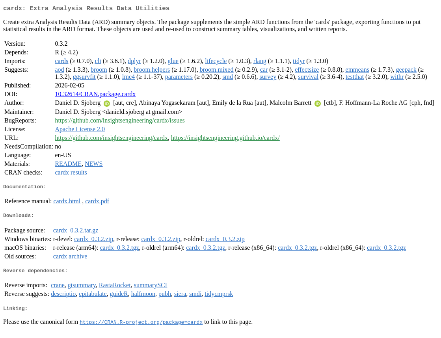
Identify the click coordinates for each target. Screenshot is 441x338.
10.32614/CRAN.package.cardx (95, 95)
